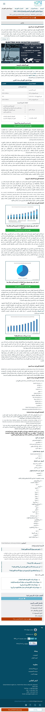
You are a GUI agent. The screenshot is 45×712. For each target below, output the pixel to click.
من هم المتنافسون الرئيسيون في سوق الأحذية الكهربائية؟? (26, 570)
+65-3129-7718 (34, 692)
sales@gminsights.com (31, 693)
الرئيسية (42, 8)
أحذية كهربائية (40, 311)
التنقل (27, 8)
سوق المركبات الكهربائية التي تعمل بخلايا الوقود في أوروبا (25, 587)
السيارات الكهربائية (19, 8)
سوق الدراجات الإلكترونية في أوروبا (29, 584)
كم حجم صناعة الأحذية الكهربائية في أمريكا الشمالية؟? (27, 567)
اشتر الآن (21, 598)
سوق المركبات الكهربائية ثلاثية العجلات (28, 579)
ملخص (22, 23)
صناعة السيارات (34, 8)
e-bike (34, 73)
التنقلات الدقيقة (31, 75)
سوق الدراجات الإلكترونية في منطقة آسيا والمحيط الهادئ (25, 582)
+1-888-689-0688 (33, 688)
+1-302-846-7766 (33, 690)
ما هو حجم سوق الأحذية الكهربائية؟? (32, 549)
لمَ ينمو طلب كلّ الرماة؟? (35, 563)
